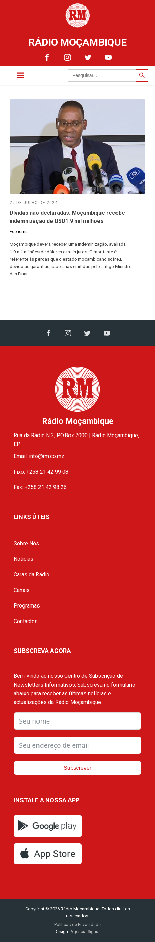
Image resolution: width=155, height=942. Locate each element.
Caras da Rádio (31, 574)
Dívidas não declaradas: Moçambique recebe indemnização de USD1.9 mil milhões (67, 217)
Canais (22, 590)
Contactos (26, 621)
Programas (27, 605)
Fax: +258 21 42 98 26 (40, 487)
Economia (19, 231)
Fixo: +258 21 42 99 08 (41, 472)
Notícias (23, 559)
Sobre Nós (26, 543)
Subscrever (77, 768)
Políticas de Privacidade (77, 924)
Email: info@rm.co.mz (39, 456)
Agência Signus (85, 931)
